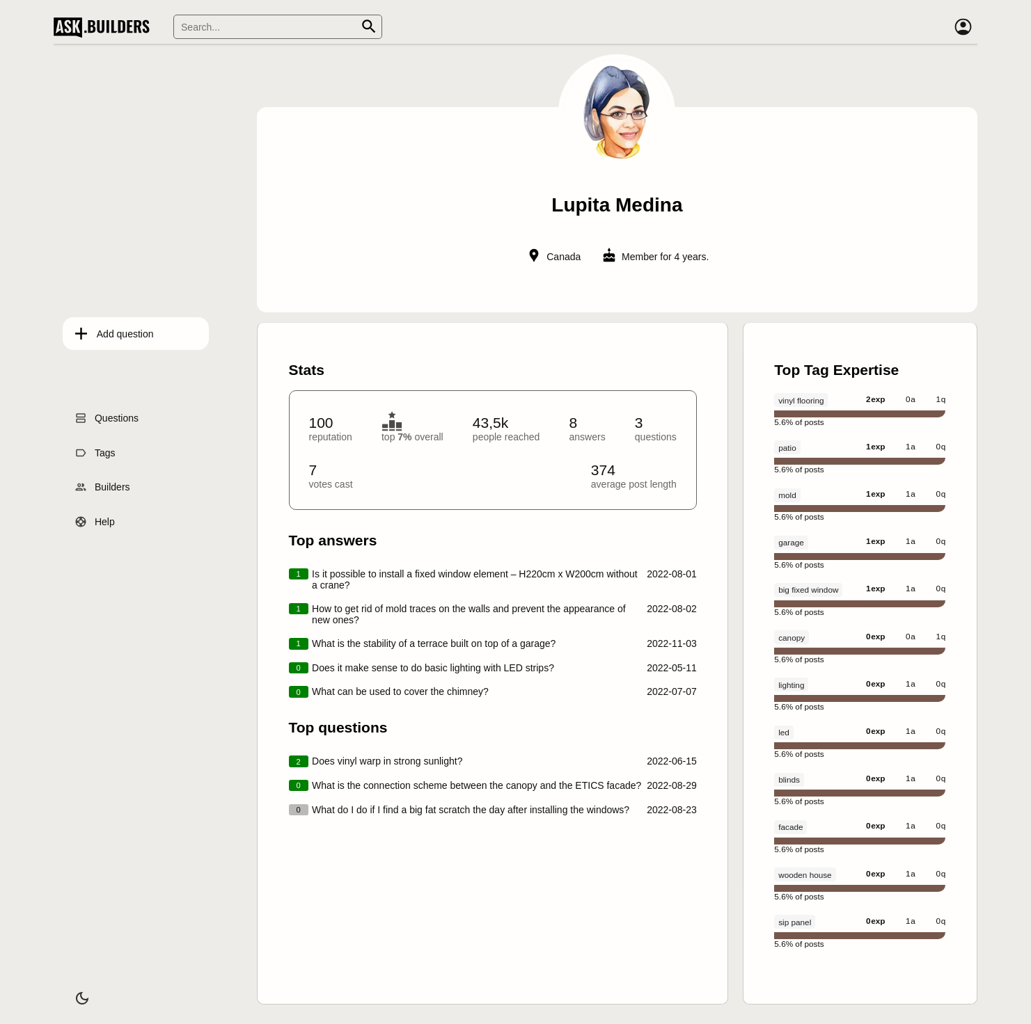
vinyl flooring (801, 400)
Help (96, 518)
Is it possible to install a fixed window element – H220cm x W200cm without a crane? (475, 579)
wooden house (804, 874)
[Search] (277, 27)
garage (791, 542)
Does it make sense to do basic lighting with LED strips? (433, 667)
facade (790, 826)
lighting (791, 684)
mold (787, 494)
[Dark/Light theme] (73, 992)
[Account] (963, 27)
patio (787, 447)
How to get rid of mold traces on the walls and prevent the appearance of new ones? (469, 614)
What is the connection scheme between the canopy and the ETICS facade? (476, 785)
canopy (791, 637)
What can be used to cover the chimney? (400, 691)
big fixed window (808, 589)
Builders (103, 483)
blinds (789, 779)
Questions (107, 414)
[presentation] (617, 529)
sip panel (794, 922)
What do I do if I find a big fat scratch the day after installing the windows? (470, 809)
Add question (116, 329)
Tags (96, 448)
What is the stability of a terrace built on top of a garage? (434, 643)
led (783, 732)
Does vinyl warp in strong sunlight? (387, 761)
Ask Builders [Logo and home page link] (105, 27)
